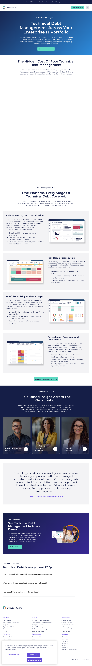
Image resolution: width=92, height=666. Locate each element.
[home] (10, 7)
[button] (68, 7)
